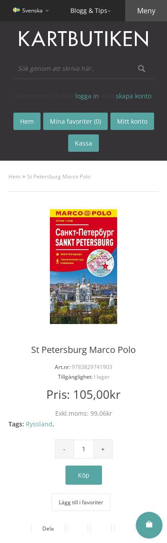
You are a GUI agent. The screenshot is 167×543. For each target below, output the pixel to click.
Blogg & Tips (88, 10)
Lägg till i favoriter (81, 502)
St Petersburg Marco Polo (58, 176)
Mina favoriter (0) (75, 121)
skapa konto (133, 96)
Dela (48, 528)
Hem (14, 176)
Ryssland (39, 424)
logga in (87, 96)
